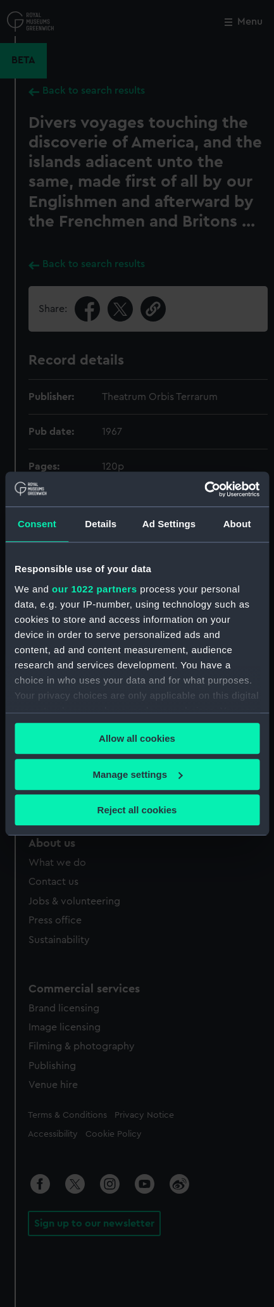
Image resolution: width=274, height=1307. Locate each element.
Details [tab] (100, 523)
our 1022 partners (94, 589)
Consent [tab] (37, 523)
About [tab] (237, 523)
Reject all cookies (137, 809)
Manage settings (137, 774)
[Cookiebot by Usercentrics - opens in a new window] (204, 489)
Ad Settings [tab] (169, 523)
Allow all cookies (137, 738)
